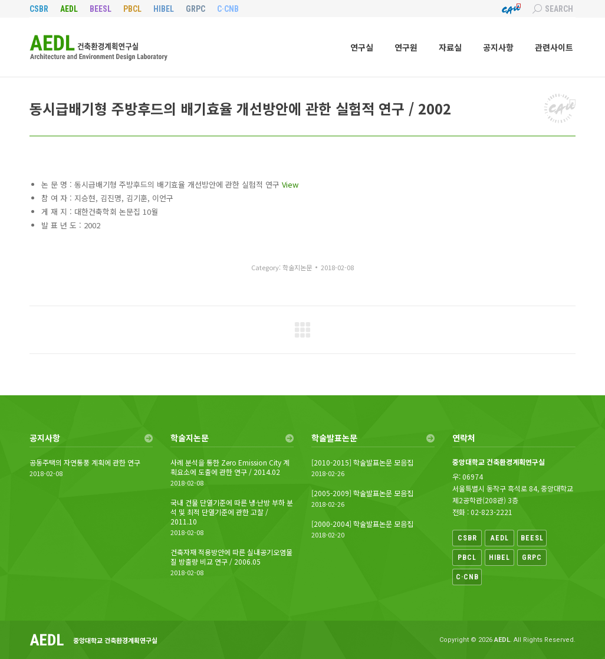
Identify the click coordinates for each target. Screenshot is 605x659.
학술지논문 (297, 267)
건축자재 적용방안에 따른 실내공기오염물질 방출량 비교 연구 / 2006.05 (231, 556)
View (290, 184)
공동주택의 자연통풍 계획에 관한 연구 (84, 462)
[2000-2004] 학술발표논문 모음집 (362, 524)
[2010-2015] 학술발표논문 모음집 (362, 462)
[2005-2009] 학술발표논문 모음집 (362, 493)
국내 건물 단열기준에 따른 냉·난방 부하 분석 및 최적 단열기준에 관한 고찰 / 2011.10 (231, 512)
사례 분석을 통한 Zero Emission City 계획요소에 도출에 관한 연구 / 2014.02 (230, 467)
